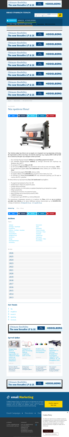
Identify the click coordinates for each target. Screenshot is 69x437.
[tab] (34, 250)
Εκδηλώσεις (12, 229)
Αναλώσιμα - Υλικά (40, 229)
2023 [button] (11, 261)
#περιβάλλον (14, 309)
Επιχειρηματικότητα (14, 238)
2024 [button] (11, 258)
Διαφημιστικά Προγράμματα (24, 426)
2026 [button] (11, 251)
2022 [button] (11, 264)
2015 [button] (11, 288)
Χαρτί (37, 224)
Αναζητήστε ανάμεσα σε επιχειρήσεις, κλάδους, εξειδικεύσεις (46, 12)
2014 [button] (11, 292)
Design (10, 236)
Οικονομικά (39, 235)
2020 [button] (11, 271)
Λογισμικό (38, 231)
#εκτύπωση (13, 317)
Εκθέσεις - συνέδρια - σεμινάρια (16, 228)
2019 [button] (11, 275)
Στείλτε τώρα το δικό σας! (53, 402)
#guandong (13, 315)
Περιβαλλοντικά (13, 233)
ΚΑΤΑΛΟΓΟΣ (21, 18)
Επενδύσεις (11, 235)
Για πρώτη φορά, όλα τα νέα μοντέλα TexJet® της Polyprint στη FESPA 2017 (41, 366)
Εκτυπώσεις (12, 240)
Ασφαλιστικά (39, 233)
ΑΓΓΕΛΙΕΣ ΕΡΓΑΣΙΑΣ (30, 18)
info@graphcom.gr (26, 200)
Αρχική (9, 98)
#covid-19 (13, 312)
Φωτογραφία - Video (41, 236)
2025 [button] (11, 254)
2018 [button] (11, 278)
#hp (11, 306)
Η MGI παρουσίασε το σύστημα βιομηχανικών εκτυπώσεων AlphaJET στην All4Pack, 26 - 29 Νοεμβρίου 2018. (54, 352)
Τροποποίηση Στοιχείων (27, 429)
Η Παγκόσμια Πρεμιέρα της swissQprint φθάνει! (27, 366)
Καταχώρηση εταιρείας (27, 428)
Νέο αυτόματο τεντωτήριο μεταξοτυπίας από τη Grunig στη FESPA (54, 366)
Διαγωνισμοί (22, 22)
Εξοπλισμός (39, 226)
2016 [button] (11, 285)
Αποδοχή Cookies (48, 431)
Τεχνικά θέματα (12, 231)
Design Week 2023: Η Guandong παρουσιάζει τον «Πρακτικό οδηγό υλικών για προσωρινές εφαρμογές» (14, 352)
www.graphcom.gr (37, 200)
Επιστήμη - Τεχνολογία (14, 224)
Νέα (17, 22)
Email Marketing (25, 423)
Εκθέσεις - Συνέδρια (31, 22)
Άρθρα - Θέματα (11, 22)
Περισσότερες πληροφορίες (51, 434)
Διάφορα (11, 222)
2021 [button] (11, 268)
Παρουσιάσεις (40, 22)
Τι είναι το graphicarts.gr (13, 422)
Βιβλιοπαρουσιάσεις (50, 22)
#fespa (22, 206)
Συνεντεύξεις (39, 238)
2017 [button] (11, 281)
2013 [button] (11, 295)
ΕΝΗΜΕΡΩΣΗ (11, 18)
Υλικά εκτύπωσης (40, 228)
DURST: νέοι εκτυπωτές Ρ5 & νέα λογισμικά (41, 348)
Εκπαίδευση (12, 226)
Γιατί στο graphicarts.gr (27, 422)
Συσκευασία (39, 222)
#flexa (17, 206)
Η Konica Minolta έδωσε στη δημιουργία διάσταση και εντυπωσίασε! (14, 366)
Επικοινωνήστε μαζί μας (13, 423)
